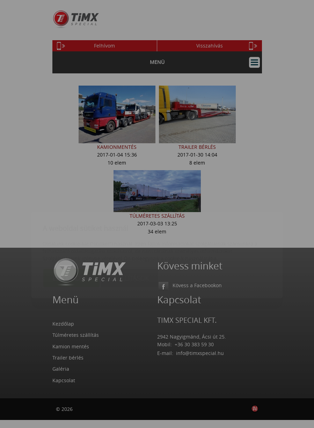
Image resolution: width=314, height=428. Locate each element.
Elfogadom (71, 237)
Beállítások (129, 237)
